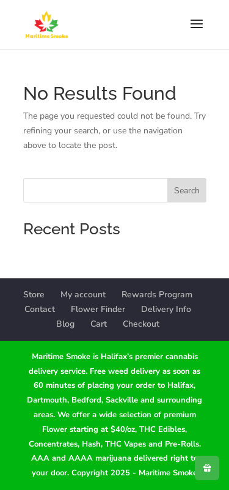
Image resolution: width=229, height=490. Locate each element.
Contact (39, 309)
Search (187, 190)
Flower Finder (98, 309)
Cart (98, 324)
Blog (65, 324)
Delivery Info (166, 309)
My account (83, 294)
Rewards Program (157, 294)
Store (34, 294)
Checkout (141, 324)
